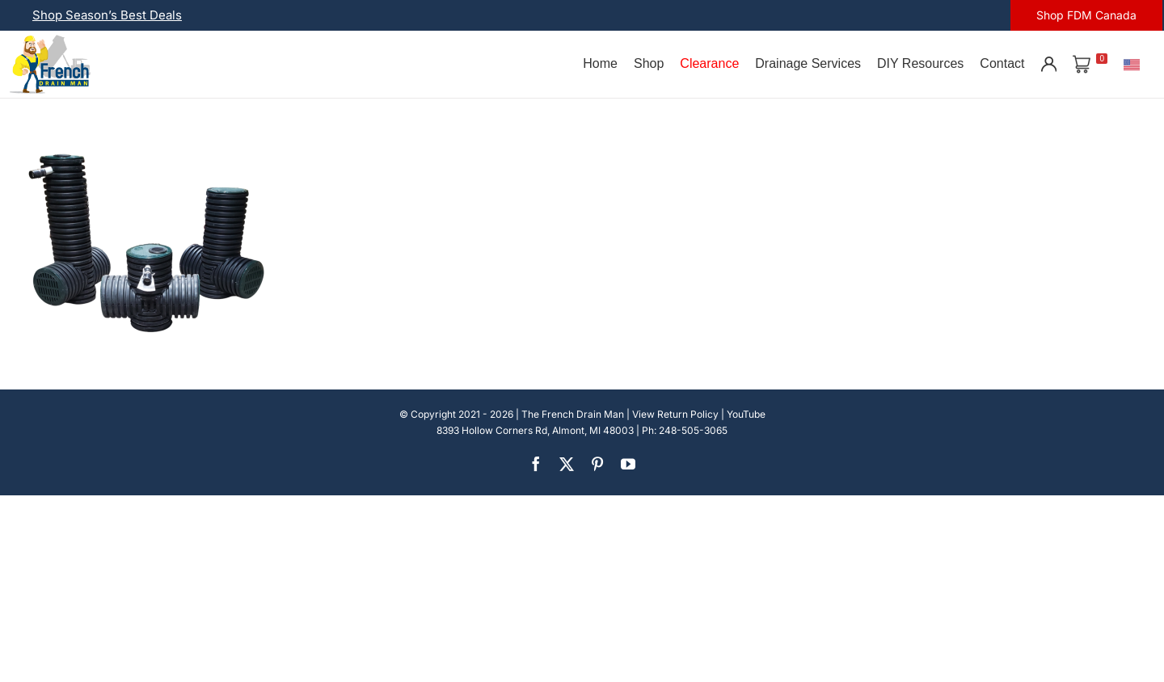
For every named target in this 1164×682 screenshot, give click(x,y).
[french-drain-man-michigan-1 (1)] (50, 40)
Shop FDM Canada (1086, 15)
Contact (1002, 63)
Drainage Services (808, 63)
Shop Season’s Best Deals (107, 15)
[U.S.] (1132, 64)
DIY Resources (920, 63)
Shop (649, 63)
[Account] (1048, 64)
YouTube (746, 414)
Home (600, 63)
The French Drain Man (572, 414)
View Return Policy (675, 414)
